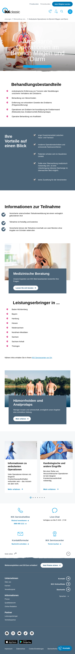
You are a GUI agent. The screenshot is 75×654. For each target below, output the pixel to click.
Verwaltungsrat (10, 589)
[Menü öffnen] (70, 11)
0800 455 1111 (20, 524)
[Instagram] (13, 633)
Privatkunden (34, 4)
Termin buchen (55, 544)
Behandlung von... (20, 19)
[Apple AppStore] (11, 642)
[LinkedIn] (31, 633)
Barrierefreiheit (53, 649)
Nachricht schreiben (20, 544)
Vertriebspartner (10, 620)
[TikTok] (25, 633)
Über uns (8, 582)
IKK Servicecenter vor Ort (42, 358)
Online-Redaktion (11, 606)
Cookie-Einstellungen (36, 649)
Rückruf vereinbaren (20, 521)
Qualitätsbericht (10, 603)
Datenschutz (20, 649)
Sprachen (62, 596)
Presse (7, 599)
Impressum (8, 649)
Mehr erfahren (14, 489)
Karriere (7, 586)
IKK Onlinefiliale (58, 584)
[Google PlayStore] (25, 642)
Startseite (61, 590)
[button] (30, 497)
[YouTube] (19, 633)
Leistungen (7, 19)
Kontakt (61, 579)
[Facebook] (6, 633)
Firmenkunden (45, 4)
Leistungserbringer (11, 616)
